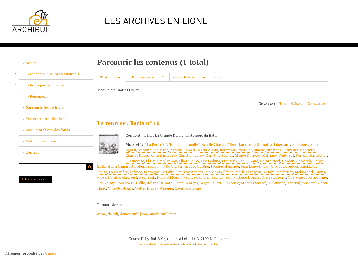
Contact (32, 152)
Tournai (293, 182)
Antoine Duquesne (153, 149)
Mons (320, 171)
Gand (254, 160)
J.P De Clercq (171, 166)
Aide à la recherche (41, 140)
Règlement (39, 96)
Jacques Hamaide (225, 166)
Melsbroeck (304, 171)
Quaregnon (297, 177)
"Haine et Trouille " (184, 144)
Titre (283, 103)
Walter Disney (146, 188)
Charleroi (308, 149)
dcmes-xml (129, 213)
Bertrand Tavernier (236, 149)
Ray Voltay (106, 182)
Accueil (31, 62)
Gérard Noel (270, 160)
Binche (259, 149)
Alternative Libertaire (272, 144)
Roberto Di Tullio (130, 182)
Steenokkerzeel (253, 182)
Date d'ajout (316, 103)
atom (101, 213)
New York (147, 177)
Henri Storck (147, 166)
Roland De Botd (160, 182)
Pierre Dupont (274, 177)
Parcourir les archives (45, 107)
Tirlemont (276, 182)
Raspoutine (317, 177)
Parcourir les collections (46, 118)
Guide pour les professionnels (54, 73)
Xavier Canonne (188, 188)
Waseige (166, 188)
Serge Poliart (210, 182)
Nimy (161, 177)
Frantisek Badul (235, 160)
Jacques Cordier (196, 166)
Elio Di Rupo (189, 160)
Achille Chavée (213, 144)
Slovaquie (231, 182)
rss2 (172, 213)
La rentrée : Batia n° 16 (128, 123)
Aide (218, 77)
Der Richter (305, 155)
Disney (321, 155)
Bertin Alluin (207, 149)
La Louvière (118, 171)
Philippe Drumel (246, 177)
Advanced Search (35, 179)
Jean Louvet (250, 166)
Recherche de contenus (188, 77)
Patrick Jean (221, 177)
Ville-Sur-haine (120, 188)
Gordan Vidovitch (296, 160)
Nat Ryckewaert (124, 177)
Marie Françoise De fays (254, 171)
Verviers (308, 182)
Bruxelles (290, 149)
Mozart (103, 177)
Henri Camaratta (121, 166)
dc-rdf (113, 213)
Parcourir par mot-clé (147, 77)
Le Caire (167, 171)
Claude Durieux (247, 155)
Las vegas (151, 171)
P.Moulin (174, 177)
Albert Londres (239, 144)
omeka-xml (158, 213)
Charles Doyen (137, 155)
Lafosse (136, 171)
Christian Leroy (191, 155)
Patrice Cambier (196, 177)
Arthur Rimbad (182, 149)
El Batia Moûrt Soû (161, 160)
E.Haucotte (135, 160)
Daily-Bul (286, 155)
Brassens (274, 149)
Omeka (50, 253)
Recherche (89, 166)
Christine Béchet (219, 155)
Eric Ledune (210, 160)
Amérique (300, 144)
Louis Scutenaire (190, 171)
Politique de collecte (47, 85)
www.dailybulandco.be (158, 244)
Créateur (297, 103)
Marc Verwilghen (219, 171)
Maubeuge (284, 171)
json (143, 213)
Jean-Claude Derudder (280, 166)
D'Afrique (269, 155)
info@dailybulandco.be (199, 244)
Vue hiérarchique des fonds (48, 129)
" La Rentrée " (156, 144)
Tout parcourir (111, 77)
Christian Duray (164, 155)
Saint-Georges (186, 182)
